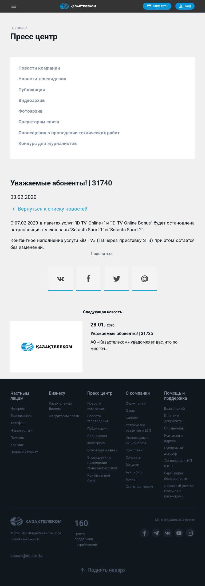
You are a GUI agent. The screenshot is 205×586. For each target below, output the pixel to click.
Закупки (132, 465)
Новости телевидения (42, 78)
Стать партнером (139, 487)
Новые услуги (21, 430)
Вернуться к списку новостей (49, 209)
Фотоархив (30, 111)
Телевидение (21, 416)
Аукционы (134, 472)
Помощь (17, 438)
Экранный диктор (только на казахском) (179, 491)
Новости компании (39, 68)
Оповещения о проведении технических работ (69, 132)
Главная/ (18, 27)
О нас (130, 411)
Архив (130, 479)
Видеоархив (31, 100)
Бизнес (132, 418)
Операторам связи (38, 121)
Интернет (18, 408)
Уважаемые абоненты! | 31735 (121, 333)
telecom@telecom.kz (26, 556)
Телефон (17, 423)
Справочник (174, 428)
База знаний (174, 408)
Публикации (31, 89)
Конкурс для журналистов (47, 143)
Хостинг (16, 445)
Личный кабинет (24, 452)
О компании (136, 403)
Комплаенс (135, 450)
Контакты (133, 457)
